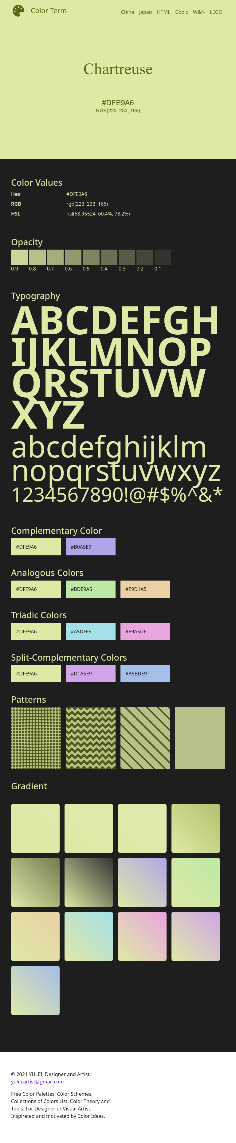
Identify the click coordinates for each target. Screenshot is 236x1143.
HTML (164, 12)
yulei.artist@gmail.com (37, 1081)
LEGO (216, 12)
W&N (199, 12)
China (127, 12)
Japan (145, 12)
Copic (181, 12)
